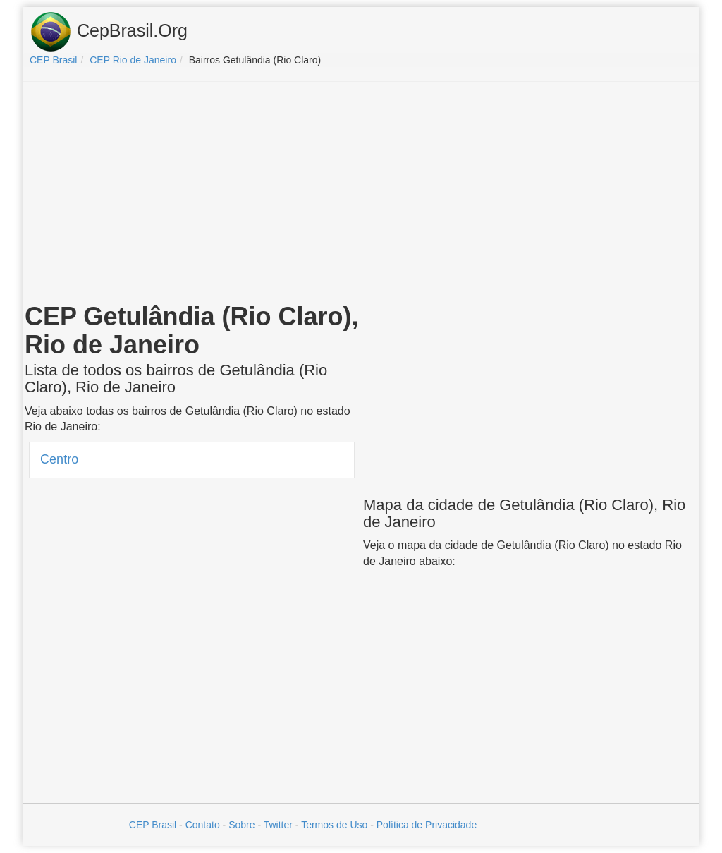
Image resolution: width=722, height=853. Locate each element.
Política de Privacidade (427, 824)
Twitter (278, 824)
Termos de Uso (334, 824)
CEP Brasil (152, 824)
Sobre (241, 824)
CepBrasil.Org (109, 32)
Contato (202, 824)
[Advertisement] (361, 195)
